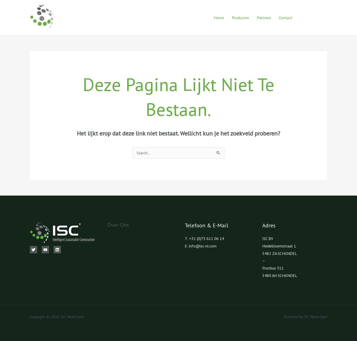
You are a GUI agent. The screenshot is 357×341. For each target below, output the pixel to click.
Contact (285, 17)
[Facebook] (303, 18)
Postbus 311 (273, 268)
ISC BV (267, 238)
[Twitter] (33, 249)
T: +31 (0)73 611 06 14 (204, 238)
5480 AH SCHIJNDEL (279, 275)
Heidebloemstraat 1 (279, 245)
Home (219, 17)
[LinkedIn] (325, 18)
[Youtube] (314, 18)
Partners (264, 17)
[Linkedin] (57, 249)
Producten (240, 17)
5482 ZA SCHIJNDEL (279, 253)
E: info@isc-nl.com (200, 245)
